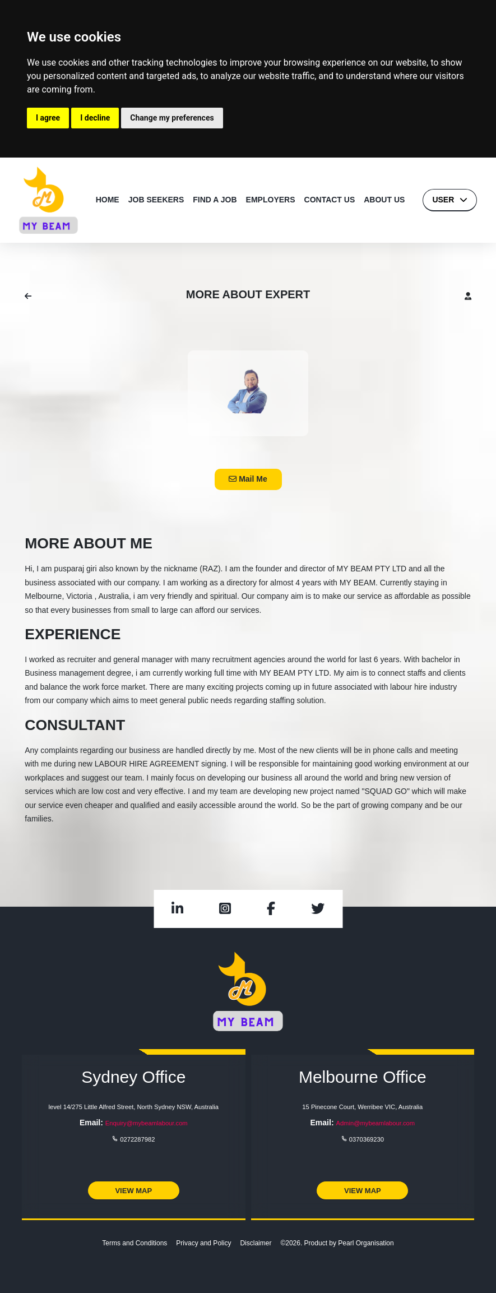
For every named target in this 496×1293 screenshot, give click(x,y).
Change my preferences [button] (172, 117)
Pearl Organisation (365, 1243)
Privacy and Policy (203, 1243)
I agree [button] (48, 117)
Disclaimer (255, 1243)
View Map (133, 1190)
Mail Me (248, 478)
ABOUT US (384, 199)
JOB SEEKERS (156, 199)
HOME (107, 199)
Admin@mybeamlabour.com (375, 1123)
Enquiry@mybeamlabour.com (146, 1123)
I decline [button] (95, 117)
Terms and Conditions (134, 1243)
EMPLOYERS (270, 199)
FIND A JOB (215, 199)
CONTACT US (329, 199)
